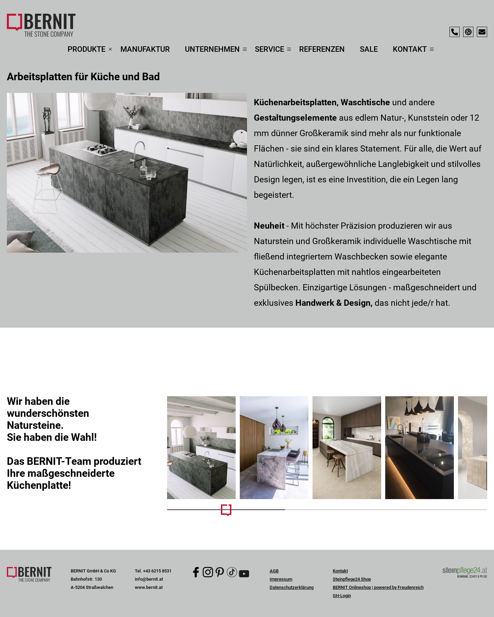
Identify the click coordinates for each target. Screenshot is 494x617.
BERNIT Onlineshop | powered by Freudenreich (378, 587)
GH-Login (342, 595)
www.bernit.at (149, 587)
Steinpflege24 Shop (352, 579)
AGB (274, 570)
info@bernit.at (149, 579)
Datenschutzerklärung (292, 587)
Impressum (281, 579)
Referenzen (322, 49)
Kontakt (340, 570)
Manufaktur (145, 49)
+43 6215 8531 (157, 570)
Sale (369, 49)
